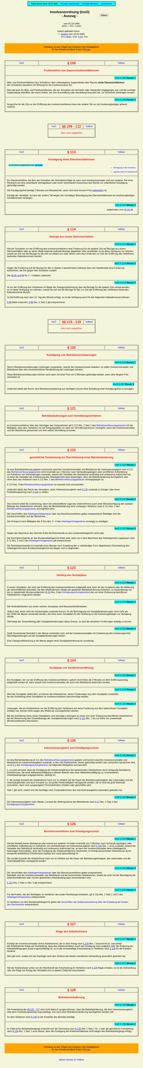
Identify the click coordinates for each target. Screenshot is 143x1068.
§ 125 (85, 489)
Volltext (121, 63)
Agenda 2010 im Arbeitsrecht (125, 172)
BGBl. (68, 37)
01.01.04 (38, 165)
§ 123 (82, 718)
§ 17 (97, 802)
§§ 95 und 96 (17, 275)
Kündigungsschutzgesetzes (75, 592)
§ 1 (14, 765)
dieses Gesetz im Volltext (71, 1060)
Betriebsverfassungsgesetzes (111, 425)
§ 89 (31, 302)
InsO (21, 63)
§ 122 (10, 883)
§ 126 (35, 492)
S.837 (80, 37)
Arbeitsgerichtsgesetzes (39, 514)
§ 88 (9, 302)
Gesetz (64, 34)
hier (88, 49)
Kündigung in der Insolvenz (124, 168)
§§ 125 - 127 (33, 1009)
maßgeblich (98, 190)
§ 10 (48, 592)
